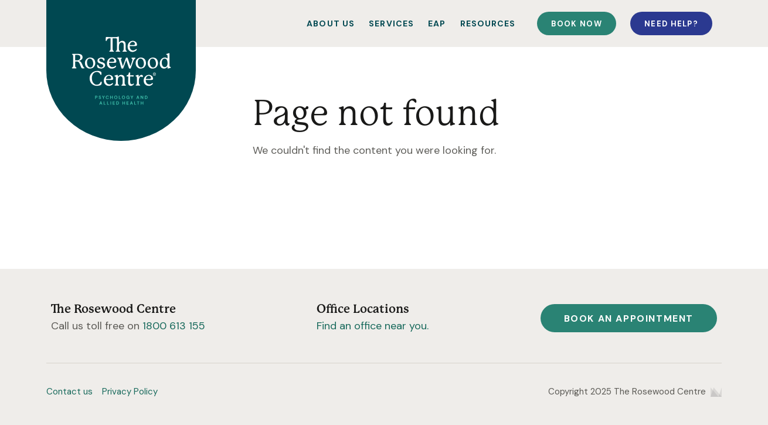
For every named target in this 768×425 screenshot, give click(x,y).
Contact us (69, 391)
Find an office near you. (373, 326)
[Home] (121, 70)
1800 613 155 (173, 326)
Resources (488, 23)
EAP (437, 23)
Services (391, 23)
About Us (331, 23)
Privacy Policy (130, 391)
